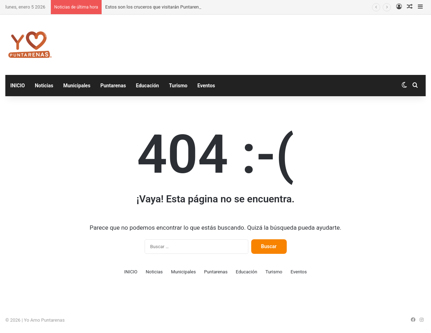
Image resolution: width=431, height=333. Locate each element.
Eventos (206, 85)
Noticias (44, 85)
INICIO (17, 85)
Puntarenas (113, 85)
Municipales (76, 85)
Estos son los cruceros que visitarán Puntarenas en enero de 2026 (172, 7)
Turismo (178, 85)
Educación (147, 85)
